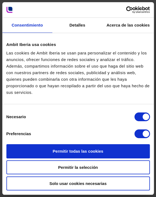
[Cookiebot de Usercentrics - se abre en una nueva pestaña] (126, 9)
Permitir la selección (78, 167)
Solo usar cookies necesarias (77, 183)
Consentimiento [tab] (27, 25)
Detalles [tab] (77, 25)
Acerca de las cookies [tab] (128, 25)
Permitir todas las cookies (78, 151)
